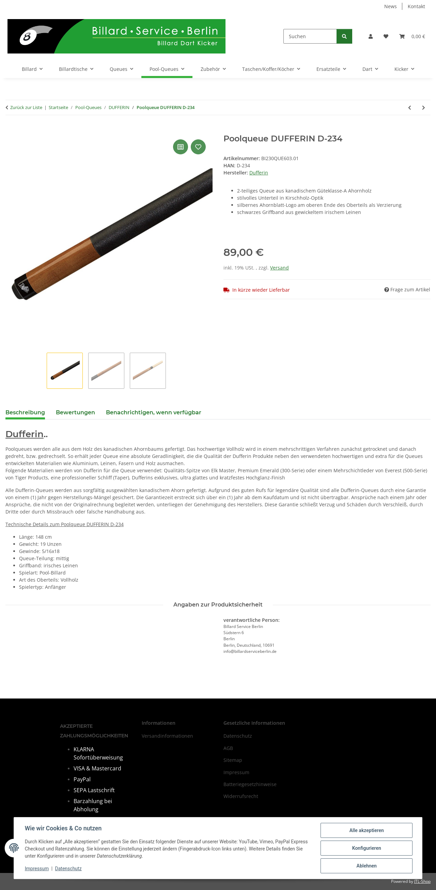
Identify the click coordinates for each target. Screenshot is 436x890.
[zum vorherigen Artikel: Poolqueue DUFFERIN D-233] (410, 107)
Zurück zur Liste (26, 107)
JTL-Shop (422, 881)
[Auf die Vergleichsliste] (180, 146)
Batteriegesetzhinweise (250, 784)
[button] (370, 36)
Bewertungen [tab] (75, 412)
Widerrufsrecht (240, 796)
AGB (228, 748)
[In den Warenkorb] (10, 130)
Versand (279, 267)
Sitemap (232, 760)
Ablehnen (366, 866)
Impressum (37, 869)
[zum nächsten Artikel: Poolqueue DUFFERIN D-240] (424, 107)
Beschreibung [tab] (25, 412)
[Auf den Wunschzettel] (198, 146)
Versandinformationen (167, 736)
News (390, 6)
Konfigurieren (366, 848)
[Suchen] (310, 36)
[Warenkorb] (412, 36)
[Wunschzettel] (386, 36)
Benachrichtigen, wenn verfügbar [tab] (153, 412)
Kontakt (416, 6)
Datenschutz (68, 869)
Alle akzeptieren (366, 830)
